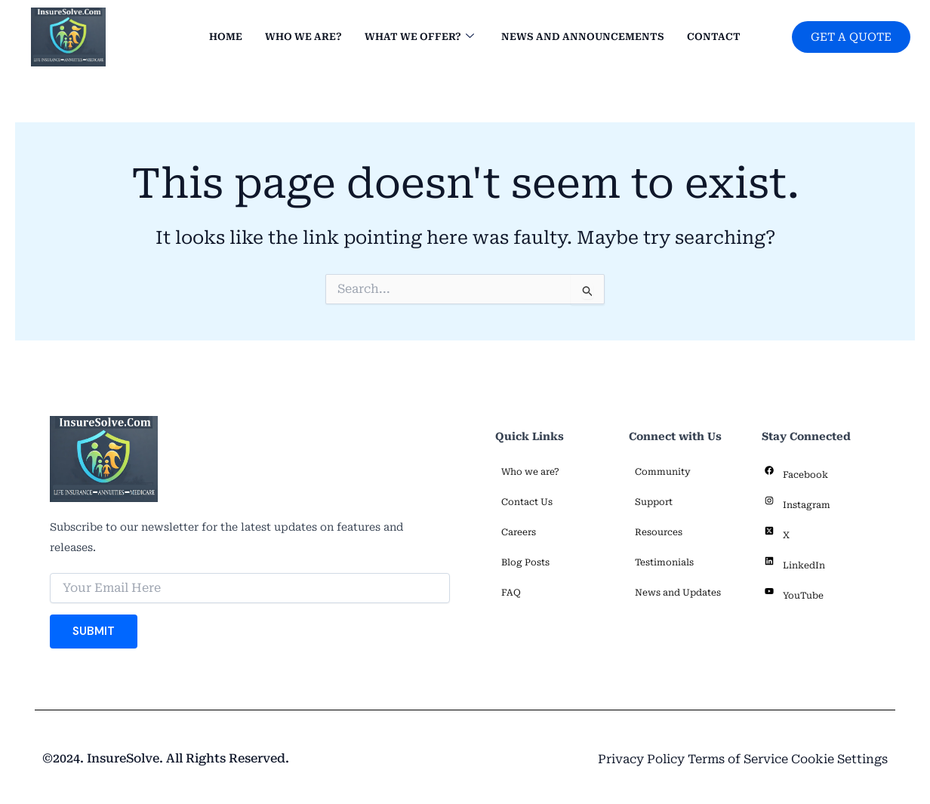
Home (220, 37)
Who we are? (298, 37)
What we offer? (414, 37)
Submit (93, 631)
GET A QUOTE (849, 37)
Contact (708, 37)
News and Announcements (577, 37)
